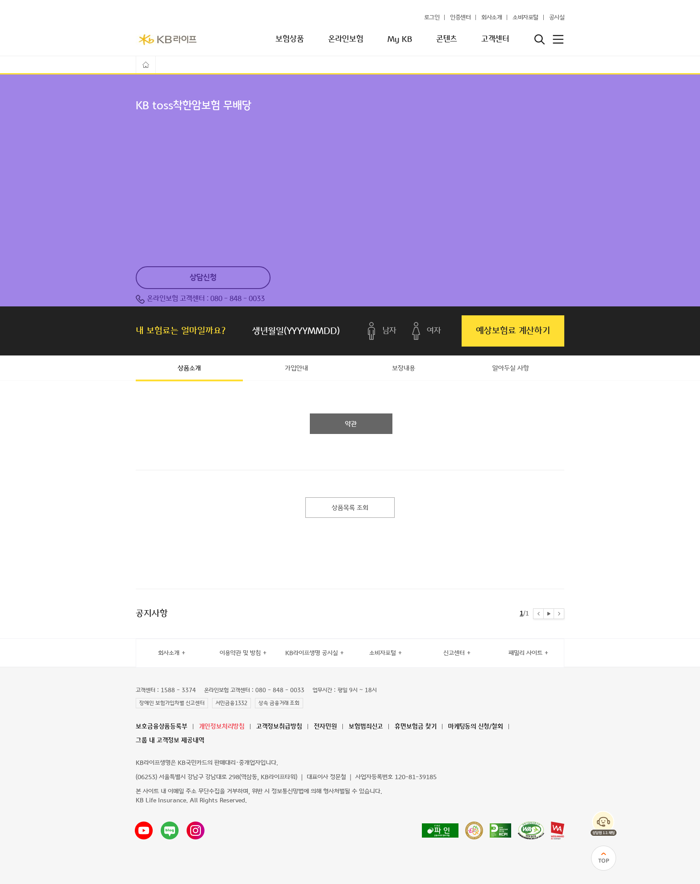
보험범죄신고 (366, 727)
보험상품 (289, 39)
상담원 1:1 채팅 (603, 823)
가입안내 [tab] (296, 368)
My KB (400, 39)
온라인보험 (345, 39)
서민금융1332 (231, 703)
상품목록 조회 (350, 508)
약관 (351, 424)
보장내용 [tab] (403, 368)
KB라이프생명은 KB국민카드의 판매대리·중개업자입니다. (207, 763)
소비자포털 (525, 17)
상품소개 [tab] (189, 368)
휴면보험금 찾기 (416, 727)
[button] (538, 613)
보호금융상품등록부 (162, 727)
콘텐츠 (446, 39)
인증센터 (460, 17)
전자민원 (325, 727)
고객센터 (495, 39)
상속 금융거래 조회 (279, 703)
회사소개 (491, 17)
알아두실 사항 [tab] (510, 368)
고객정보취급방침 (279, 727)
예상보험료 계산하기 (513, 330)
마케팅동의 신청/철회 (475, 727)
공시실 (557, 17)
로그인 (432, 17)
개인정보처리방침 (222, 727)
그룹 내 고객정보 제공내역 (170, 740)
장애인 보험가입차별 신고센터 (171, 703)
